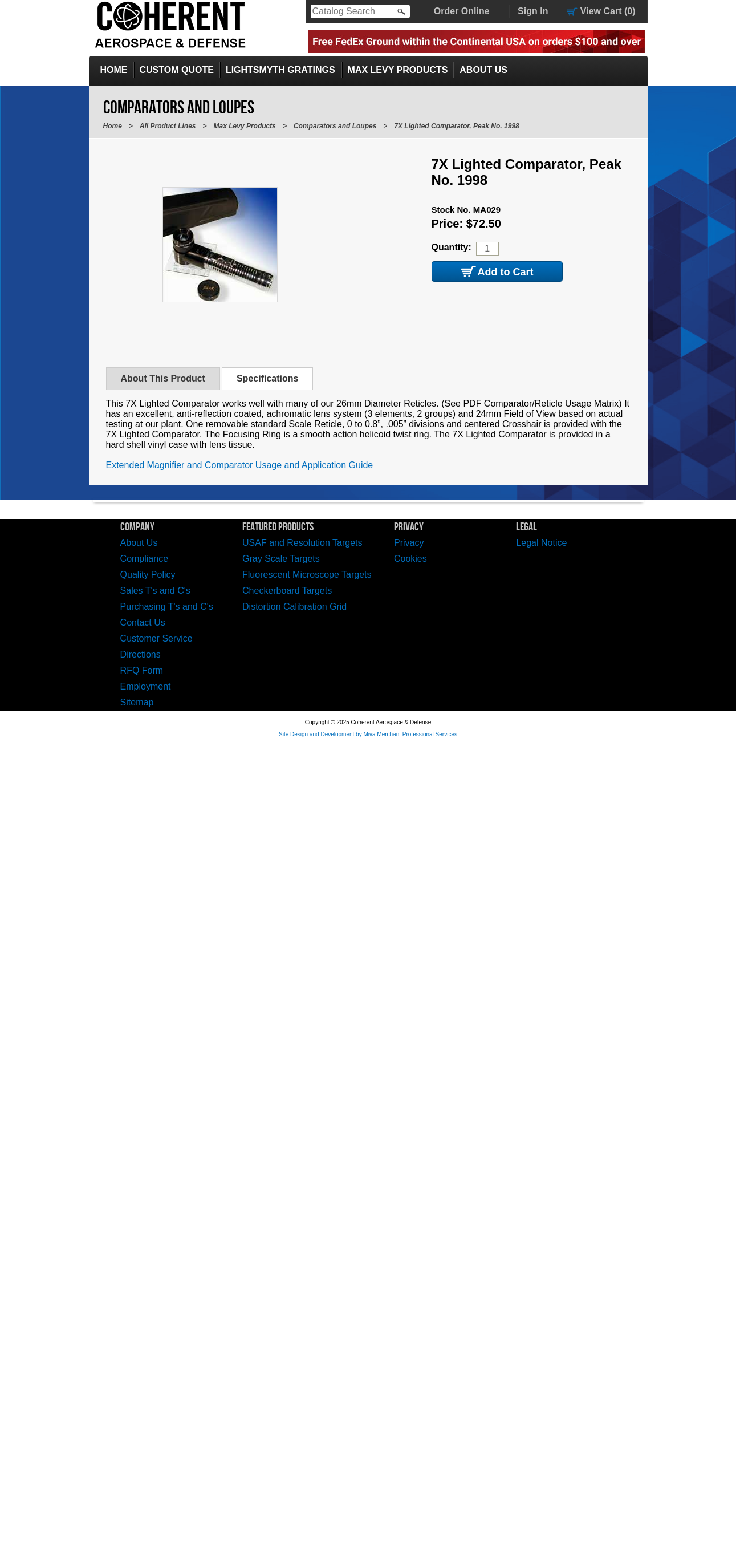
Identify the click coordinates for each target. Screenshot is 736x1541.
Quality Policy (148, 574)
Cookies (410, 558)
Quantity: (451, 247)
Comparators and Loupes (335, 126)
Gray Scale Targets (281, 558)
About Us (483, 70)
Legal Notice (541, 543)
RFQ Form (142, 670)
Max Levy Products (398, 70)
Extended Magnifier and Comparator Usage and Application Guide (239, 465)
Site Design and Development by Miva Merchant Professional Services (368, 734)
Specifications (267, 378)
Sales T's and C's (155, 590)
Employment (145, 686)
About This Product (163, 378)
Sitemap (137, 702)
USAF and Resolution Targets (302, 543)
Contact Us (142, 622)
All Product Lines (168, 126)
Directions (140, 654)
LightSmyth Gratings (280, 70)
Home (114, 70)
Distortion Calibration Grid (294, 606)
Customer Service (156, 638)
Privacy (409, 543)
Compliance (144, 558)
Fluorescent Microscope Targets (306, 574)
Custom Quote (177, 70)
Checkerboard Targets (287, 590)
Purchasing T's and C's (166, 606)
